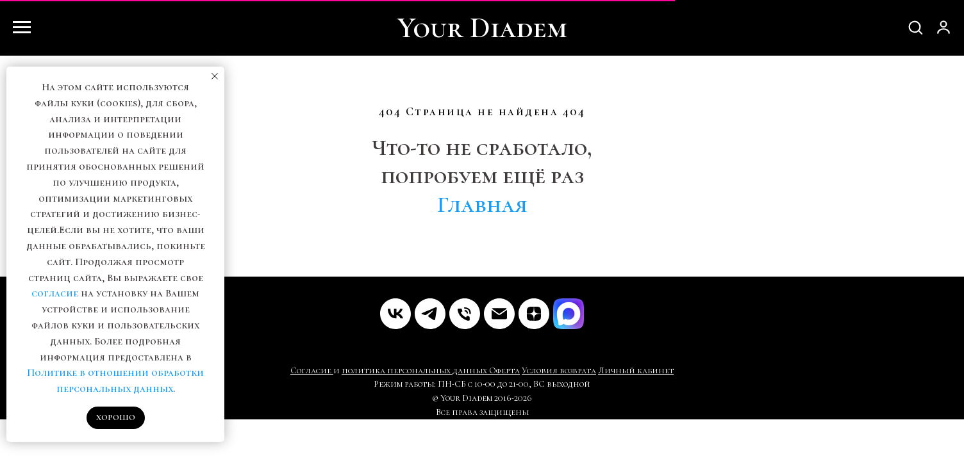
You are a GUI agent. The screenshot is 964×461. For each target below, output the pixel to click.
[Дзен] (534, 313)
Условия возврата (559, 370)
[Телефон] (464, 313)
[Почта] (499, 313)
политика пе (370, 370)
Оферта (504, 370)
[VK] (395, 313)
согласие (54, 293)
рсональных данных (442, 370)
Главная (482, 204)
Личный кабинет (636, 370)
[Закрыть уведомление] (214, 76)
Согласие (311, 370)
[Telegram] (430, 313)
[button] (915, 27)
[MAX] (568, 313)
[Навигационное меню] (22, 27)
